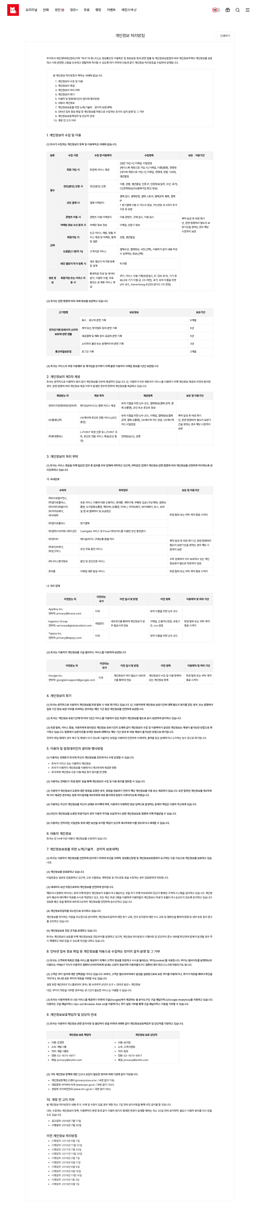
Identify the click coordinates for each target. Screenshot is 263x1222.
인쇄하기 (225, 35)
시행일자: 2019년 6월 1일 (65, 1184)
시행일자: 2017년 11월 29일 (67, 1153)
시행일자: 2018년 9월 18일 (66, 1171)
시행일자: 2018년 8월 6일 (66, 1166)
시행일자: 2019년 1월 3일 (65, 1179)
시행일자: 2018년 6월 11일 (66, 1162)
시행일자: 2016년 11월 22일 (67, 1145)
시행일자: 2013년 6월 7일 (66, 1140)
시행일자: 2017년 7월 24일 (66, 1149)
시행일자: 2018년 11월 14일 (67, 1175)
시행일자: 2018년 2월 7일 (66, 1158)
